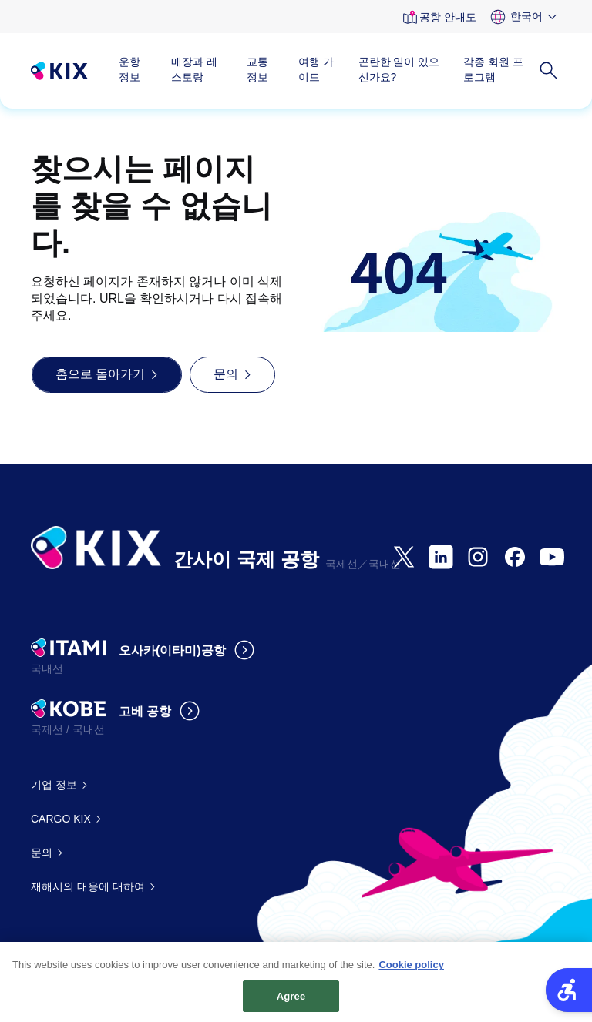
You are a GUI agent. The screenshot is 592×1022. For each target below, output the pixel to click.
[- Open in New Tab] (404, 557)
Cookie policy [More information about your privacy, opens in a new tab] (411, 971)
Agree (291, 1002)
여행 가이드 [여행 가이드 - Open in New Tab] (316, 69)
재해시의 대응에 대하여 (88, 886)
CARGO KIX (61, 819)
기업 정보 (54, 785)
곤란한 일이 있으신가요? (399, 69)
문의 (41, 852)
